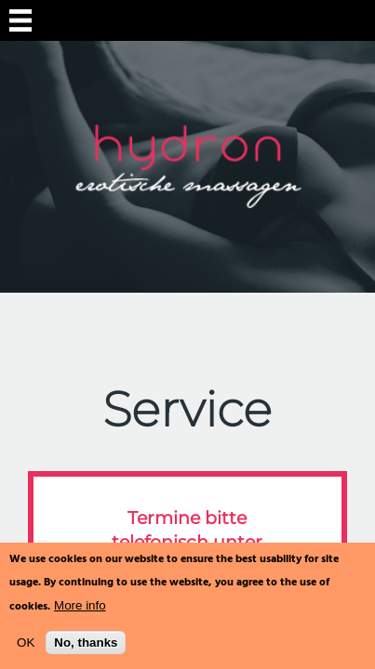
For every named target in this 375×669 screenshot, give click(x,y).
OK (25, 642)
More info (80, 605)
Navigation (20, 20)
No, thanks (85, 642)
